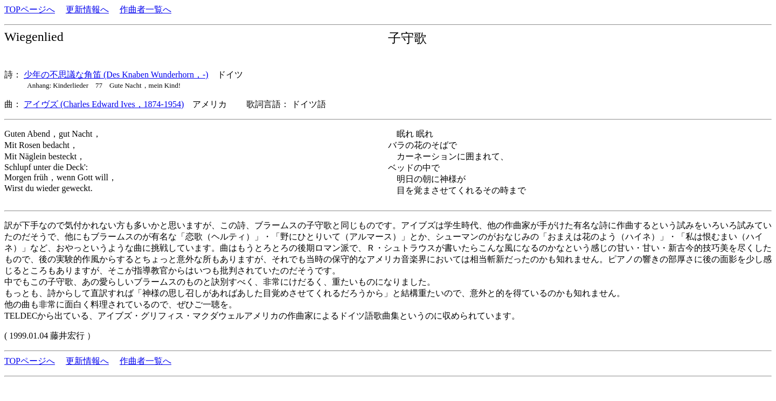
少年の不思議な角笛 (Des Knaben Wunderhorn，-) (116, 74)
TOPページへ (29, 9)
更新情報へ (87, 9)
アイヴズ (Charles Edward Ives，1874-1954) (104, 104)
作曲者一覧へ (145, 9)
